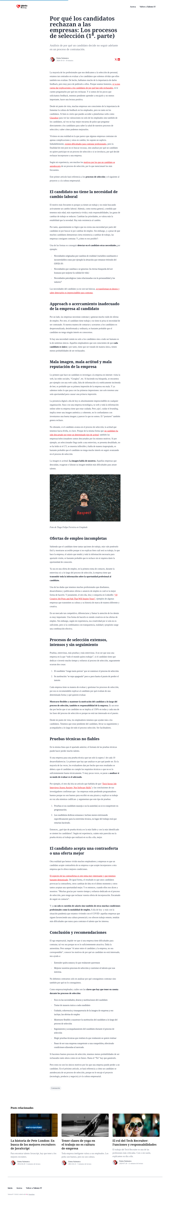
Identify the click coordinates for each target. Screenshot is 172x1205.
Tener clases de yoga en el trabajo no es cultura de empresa (78, 1144)
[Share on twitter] (116, 59)
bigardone (32, 1194)
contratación (55, 1088)
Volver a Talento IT (148, 7)
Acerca (133, 7)
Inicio (10, 1188)
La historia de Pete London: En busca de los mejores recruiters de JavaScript (33, 1144)
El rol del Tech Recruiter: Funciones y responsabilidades (135, 1142)
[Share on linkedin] (119, 59)
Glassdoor (54, 118)
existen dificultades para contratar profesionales (85, 144)
